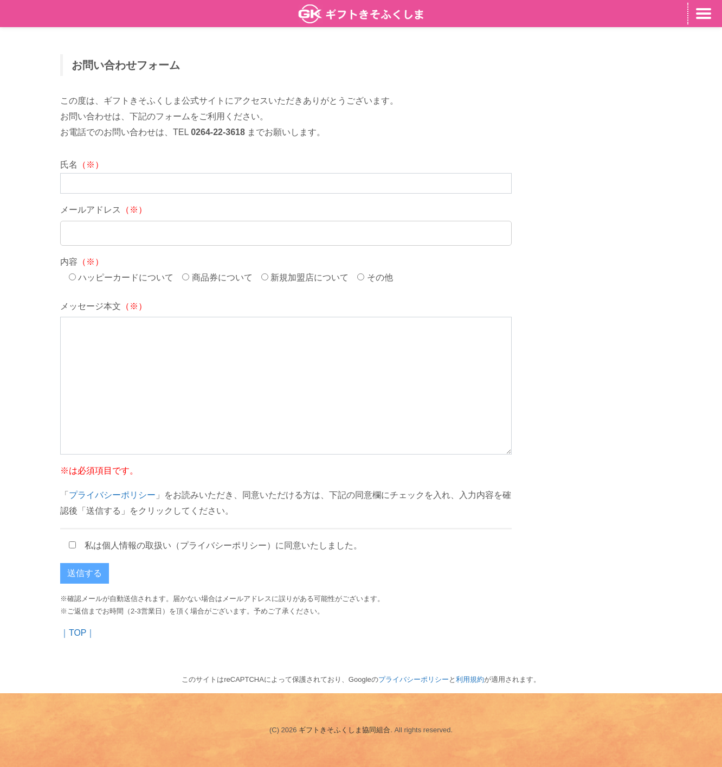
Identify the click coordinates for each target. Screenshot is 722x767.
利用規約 (470, 679)
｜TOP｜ (77, 632)
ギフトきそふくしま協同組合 (344, 730)
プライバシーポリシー (112, 495)
